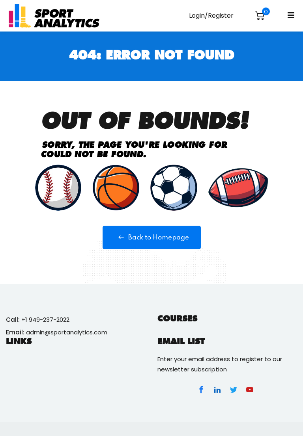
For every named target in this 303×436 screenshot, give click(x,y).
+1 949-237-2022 (45, 319)
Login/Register (211, 15)
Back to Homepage (151, 237)
